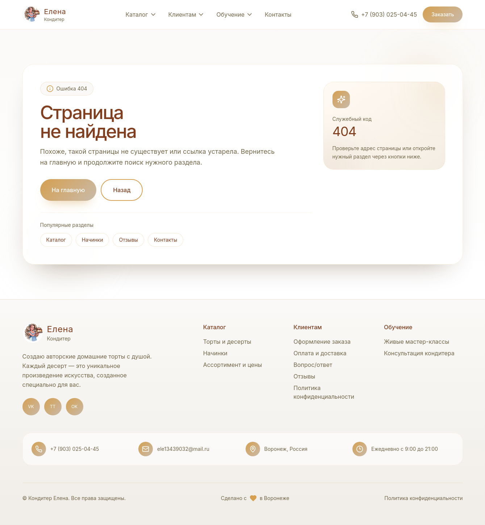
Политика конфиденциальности (423, 498)
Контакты (278, 14)
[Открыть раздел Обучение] (249, 14)
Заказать (442, 14)
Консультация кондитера (419, 353)
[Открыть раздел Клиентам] (186, 14)
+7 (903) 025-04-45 (74, 449)
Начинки (92, 240)
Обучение (230, 14)
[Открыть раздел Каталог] (141, 14)
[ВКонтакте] (31, 406)
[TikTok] (53, 406)
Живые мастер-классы (417, 341)
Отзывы (128, 240)
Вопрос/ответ (312, 364)
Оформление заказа (322, 341)
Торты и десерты (227, 341)
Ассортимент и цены (232, 364)
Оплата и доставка (319, 353)
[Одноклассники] (74, 406)
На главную (68, 190)
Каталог (56, 240)
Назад (121, 190)
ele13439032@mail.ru (183, 449)
